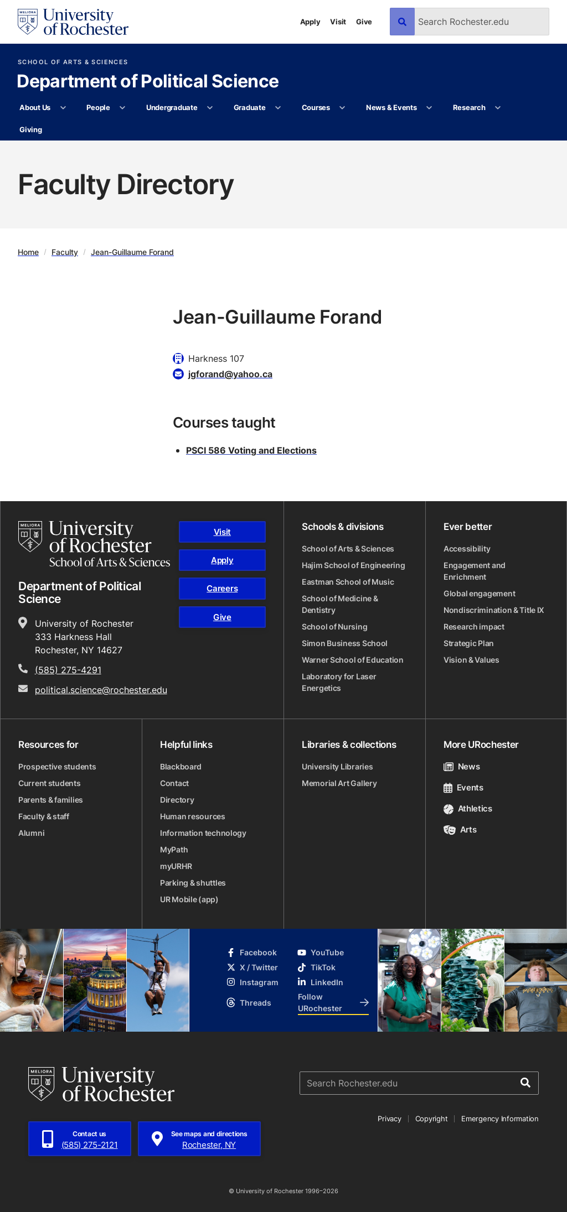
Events (463, 787)
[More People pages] (123, 108)
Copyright (431, 1118)
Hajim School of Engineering (353, 565)
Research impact (474, 626)
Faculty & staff (43, 816)
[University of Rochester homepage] (73, 22)
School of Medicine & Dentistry (340, 604)
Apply (310, 22)
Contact (174, 783)
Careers (222, 588)
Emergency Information (500, 1118)
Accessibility (467, 548)
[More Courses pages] (342, 108)
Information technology (203, 833)
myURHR (176, 866)
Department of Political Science (148, 82)
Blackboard (181, 766)
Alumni (31, 833)
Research (469, 107)
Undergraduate (172, 107)
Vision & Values (471, 659)
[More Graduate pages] (278, 108)
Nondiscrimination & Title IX (494, 610)
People (98, 107)
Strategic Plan (469, 643)
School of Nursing (334, 626)
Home (28, 252)
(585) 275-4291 (68, 670)
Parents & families (50, 799)
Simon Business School (345, 643)
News (462, 766)
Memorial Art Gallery (339, 783)
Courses (316, 107)
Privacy (389, 1118)
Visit (338, 22)
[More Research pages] (498, 108)
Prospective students (57, 766)
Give (364, 22)
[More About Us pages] (63, 108)
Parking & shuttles (193, 882)
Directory (177, 799)
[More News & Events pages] (429, 108)
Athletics (468, 808)
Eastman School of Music (348, 581)
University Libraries (337, 766)
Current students (49, 783)
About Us (34, 107)
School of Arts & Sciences (73, 62)
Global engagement (479, 593)
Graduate (250, 107)
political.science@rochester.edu (101, 690)
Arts (460, 829)
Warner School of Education (353, 659)
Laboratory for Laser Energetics (339, 682)
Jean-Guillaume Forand (132, 252)
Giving (30, 129)
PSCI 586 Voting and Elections (251, 450)
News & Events (391, 107)
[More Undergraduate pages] (210, 108)
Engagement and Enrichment (475, 571)
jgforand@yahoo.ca (230, 374)
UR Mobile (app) (189, 899)
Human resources (192, 816)
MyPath (174, 849)
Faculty (64, 252)
